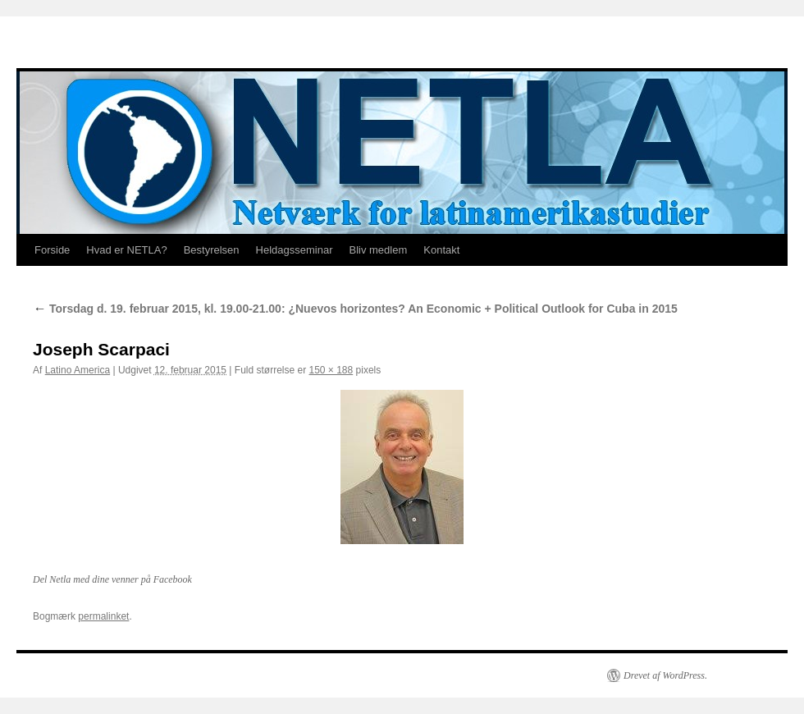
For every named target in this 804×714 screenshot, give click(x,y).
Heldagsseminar (294, 250)
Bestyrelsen (212, 250)
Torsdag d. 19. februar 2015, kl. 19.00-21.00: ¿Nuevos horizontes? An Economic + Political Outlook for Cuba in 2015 (355, 308)
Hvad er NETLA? (126, 250)
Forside (52, 250)
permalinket (103, 616)
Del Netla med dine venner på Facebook (112, 579)
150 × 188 (331, 370)
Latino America (77, 370)
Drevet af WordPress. (665, 675)
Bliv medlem (378, 250)
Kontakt (441, 250)
